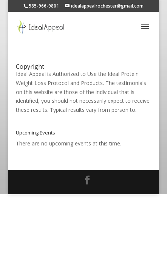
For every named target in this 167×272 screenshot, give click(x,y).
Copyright (30, 66)
